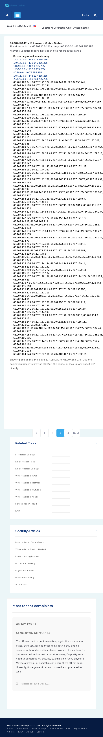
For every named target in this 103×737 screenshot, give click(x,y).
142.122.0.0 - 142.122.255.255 (30, 59)
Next (76, 433)
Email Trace (22, 728)
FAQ (17, 510)
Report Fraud (80, 728)
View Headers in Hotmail (27, 482)
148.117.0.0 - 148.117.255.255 (30, 75)
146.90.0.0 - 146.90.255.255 (29, 66)
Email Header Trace (25, 461)
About (29, 731)
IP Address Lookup (25, 454)
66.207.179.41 (26, 624)
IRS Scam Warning (24, 577)
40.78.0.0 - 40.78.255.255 (27, 72)
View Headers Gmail (59, 728)
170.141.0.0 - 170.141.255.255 (30, 63)
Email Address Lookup (27, 468)
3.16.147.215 (24, 26)
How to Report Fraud (26, 503)
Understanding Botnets (27, 556)
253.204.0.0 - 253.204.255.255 (30, 79)
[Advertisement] (56, 397)
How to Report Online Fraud (29, 542)
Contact (40, 731)
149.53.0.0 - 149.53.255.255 (29, 69)
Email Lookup (39, 728)
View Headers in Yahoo (27, 496)
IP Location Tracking (25, 563)
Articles (11, 731)
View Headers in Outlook (28, 489)
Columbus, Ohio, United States (71, 27)
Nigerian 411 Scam (24, 570)
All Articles (21, 584)
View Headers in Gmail (26, 475)
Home (10, 728)
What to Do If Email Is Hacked (30, 549)
